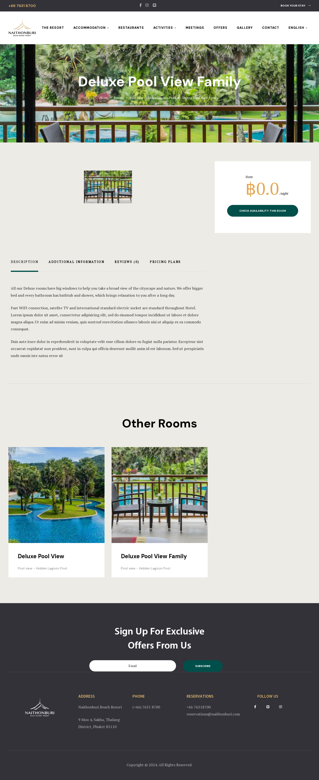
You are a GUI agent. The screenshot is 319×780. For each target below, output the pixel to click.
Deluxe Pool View (41, 556)
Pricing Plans (165, 262)
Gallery (245, 28)
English (298, 28)
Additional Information (76, 262)
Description (24, 262)
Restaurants (131, 28)
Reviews (127, 262)
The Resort (53, 28)
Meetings (195, 28)
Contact (270, 28)
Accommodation (91, 28)
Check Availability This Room (262, 211)
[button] (296, 6)
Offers (220, 28)
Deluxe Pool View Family (154, 556)
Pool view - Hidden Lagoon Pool (42, 568)
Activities (164, 28)
